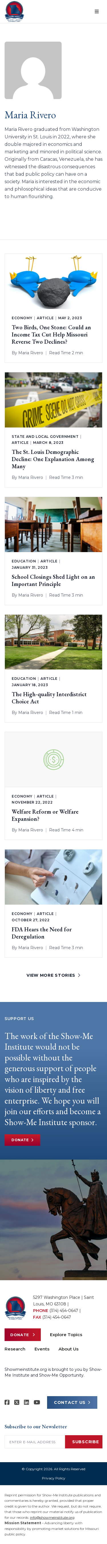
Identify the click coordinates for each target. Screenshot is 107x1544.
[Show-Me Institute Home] (14, 11)
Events (42, 1349)
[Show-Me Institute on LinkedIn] (26, 1402)
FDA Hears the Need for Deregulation (42, 933)
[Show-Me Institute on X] (16, 1402)
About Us (68, 1349)
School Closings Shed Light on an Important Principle (53, 580)
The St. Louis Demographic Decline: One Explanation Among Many (53, 459)
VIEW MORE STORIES (53, 975)
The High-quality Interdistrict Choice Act (49, 698)
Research (15, 1349)
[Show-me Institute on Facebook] (7, 1402)
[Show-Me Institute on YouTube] (37, 1402)
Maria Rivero (30, 352)
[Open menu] (96, 11)
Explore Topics (66, 1334)
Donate (22, 1140)
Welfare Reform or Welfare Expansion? (45, 815)
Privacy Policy (53, 1478)
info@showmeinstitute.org (52, 1517)
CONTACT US (72, 1402)
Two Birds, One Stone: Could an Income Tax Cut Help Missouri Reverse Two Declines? (51, 334)
